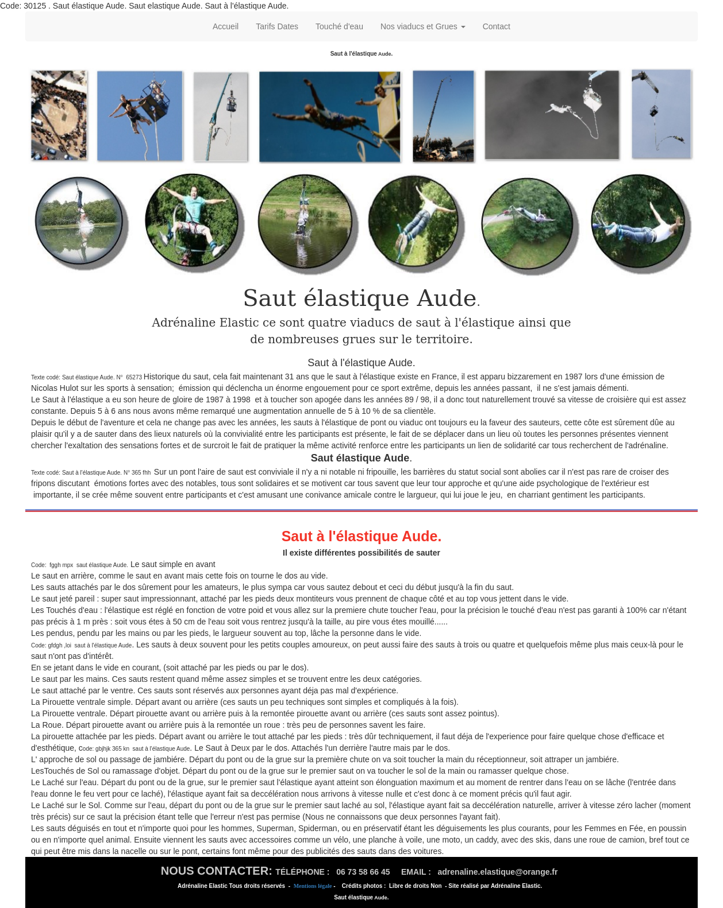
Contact (496, 26)
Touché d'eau (339, 26)
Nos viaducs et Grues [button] (423, 26)
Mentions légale (313, 886)
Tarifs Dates (277, 26)
